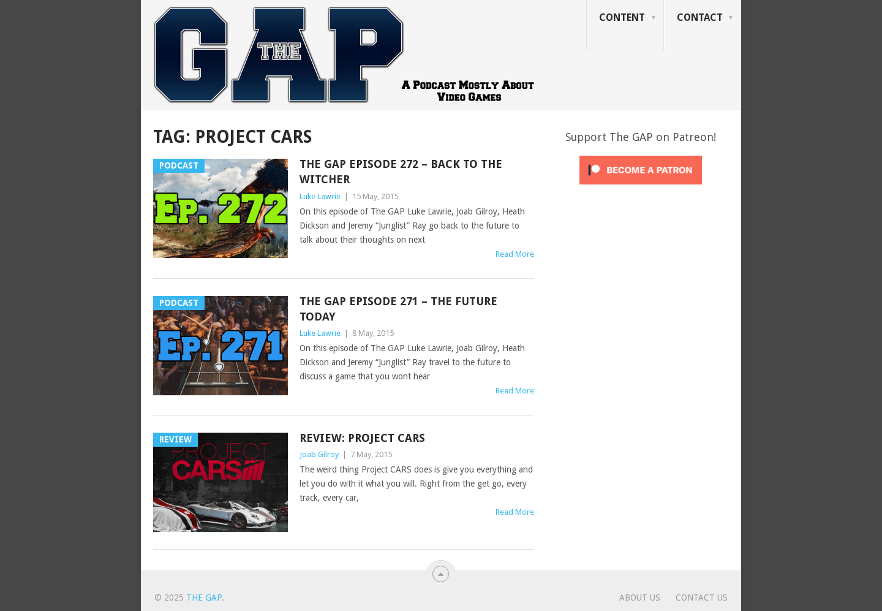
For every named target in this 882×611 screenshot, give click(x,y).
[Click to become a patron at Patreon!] (640, 187)
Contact (700, 17)
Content (622, 17)
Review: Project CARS (362, 437)
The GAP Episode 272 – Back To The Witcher (401, 171)
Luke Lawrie (320, 196)
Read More (515, 254)
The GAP (204, 597)
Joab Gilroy (319, 454)
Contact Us (702, 597)
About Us (639, 597)
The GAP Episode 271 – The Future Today (398, 309)
